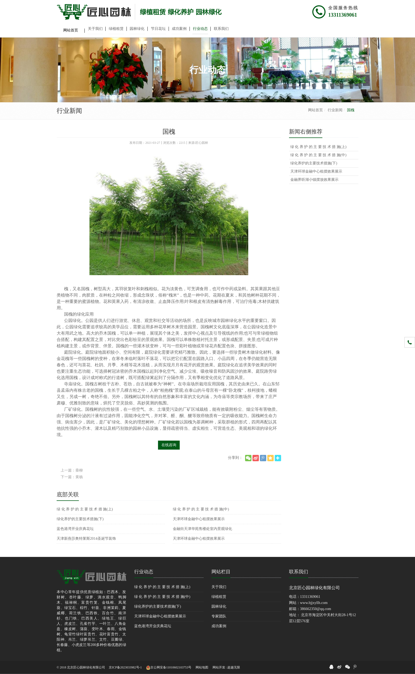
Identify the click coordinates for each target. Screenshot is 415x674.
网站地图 (202, 667)
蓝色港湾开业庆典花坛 (75, 529)
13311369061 (342, 15)
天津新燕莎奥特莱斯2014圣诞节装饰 (86, 539)
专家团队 (218, 616)
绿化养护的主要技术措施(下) (80, 519)
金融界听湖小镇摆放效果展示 (314, 180)
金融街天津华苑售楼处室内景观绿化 (202, 529)
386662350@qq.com (315, 609)
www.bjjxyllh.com (314, 603)
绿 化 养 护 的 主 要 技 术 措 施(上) (85, 509)
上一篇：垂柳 (72, 470)
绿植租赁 (218, 597)
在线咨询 (168, 445)
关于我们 (218, 587)
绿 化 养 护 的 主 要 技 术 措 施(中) (201, 509)
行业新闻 (335, 110)
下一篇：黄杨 (72, 477)
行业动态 (143, 571)
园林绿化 (218, 606)
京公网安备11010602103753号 (169, 668)
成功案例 (218, 626)
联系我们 (298, 571)
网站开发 (219, 667)
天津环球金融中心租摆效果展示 (199, 519)
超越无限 (233, 667)
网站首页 (315, 110)
